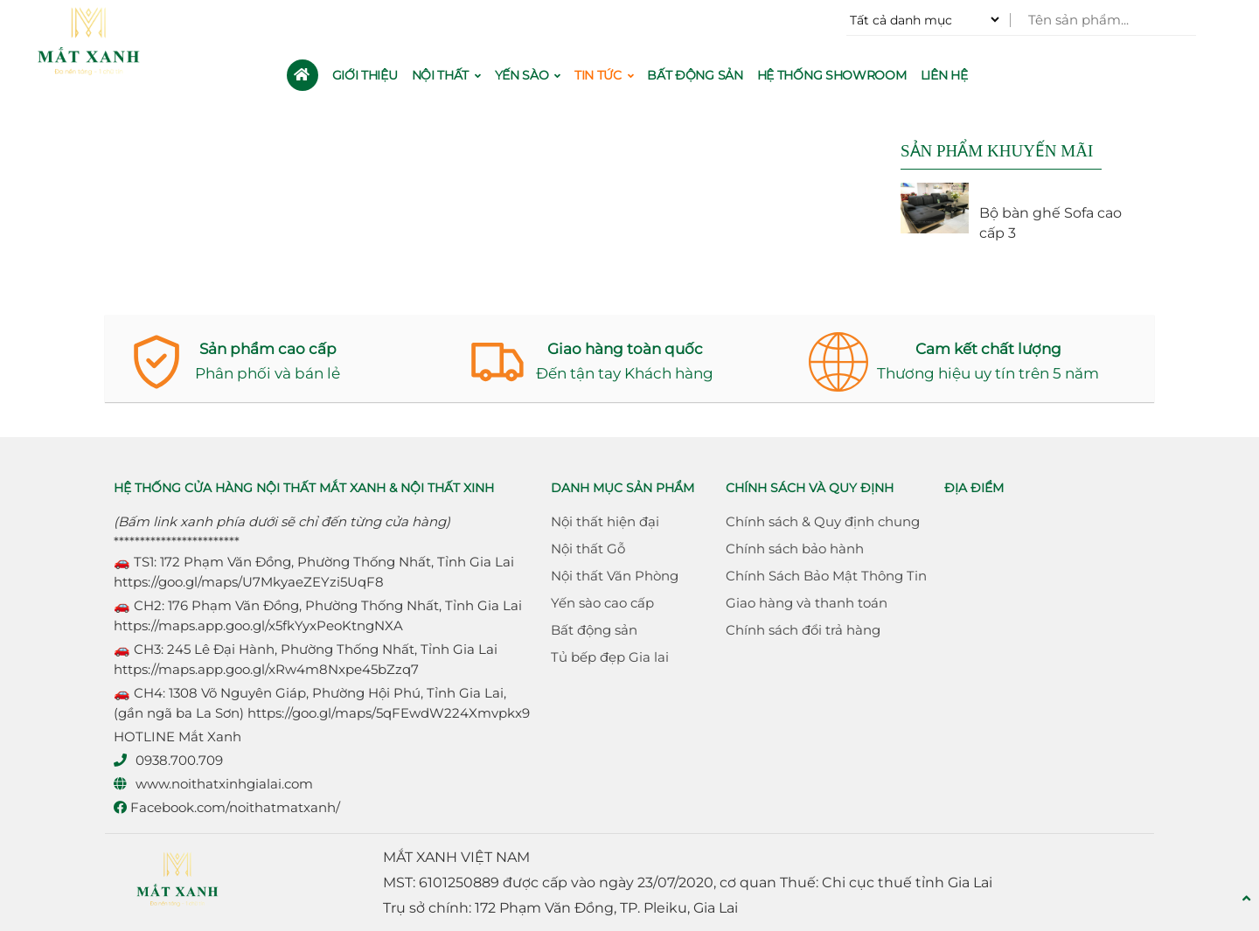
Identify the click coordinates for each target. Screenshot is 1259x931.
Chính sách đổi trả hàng (803, 630)
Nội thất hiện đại (605, 521)
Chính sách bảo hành (795, 548)
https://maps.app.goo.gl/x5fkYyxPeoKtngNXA (258, 625)
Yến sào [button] (527, 75)
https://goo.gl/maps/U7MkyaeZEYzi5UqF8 (249, 581)
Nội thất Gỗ (588, 548)
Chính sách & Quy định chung (823, 521)
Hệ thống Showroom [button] (832, 75)
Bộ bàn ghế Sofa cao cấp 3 (1050, 223)
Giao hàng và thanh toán (806, 602)
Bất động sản (594, 630)
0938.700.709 (179, 760)
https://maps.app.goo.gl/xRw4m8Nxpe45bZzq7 (266, 669)
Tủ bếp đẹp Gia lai (610, 657)
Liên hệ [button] (944, 75)
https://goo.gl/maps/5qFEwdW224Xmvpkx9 (388, 713)
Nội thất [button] (446, 75)
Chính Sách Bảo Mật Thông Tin (826, 575)
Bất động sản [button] (694, 75)
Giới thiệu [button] (365, 75)
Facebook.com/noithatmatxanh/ (227, 807)
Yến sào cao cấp (602, 602)
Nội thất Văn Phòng (614, 575)
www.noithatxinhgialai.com (224, 783)
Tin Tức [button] (603, 75)
